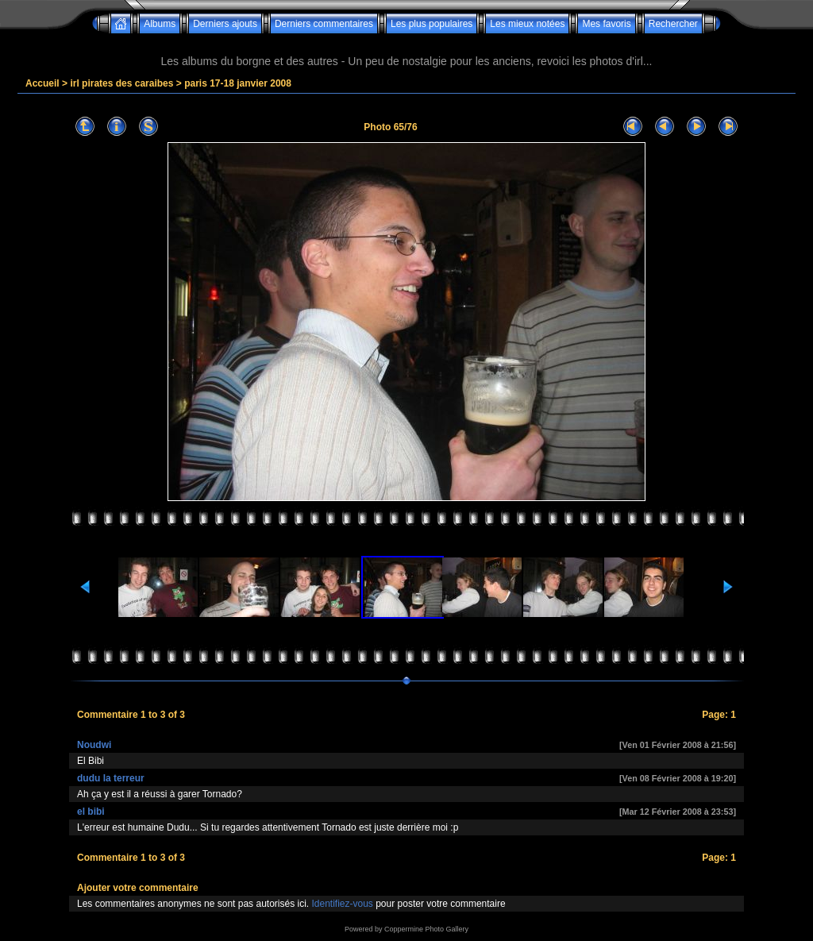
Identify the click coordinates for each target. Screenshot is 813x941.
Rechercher (673, 23)
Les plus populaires (431, 23)
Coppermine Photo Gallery (426, 929)
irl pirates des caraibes (121, 83)
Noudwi (94, 744)
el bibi (91, 811)
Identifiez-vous (341, 903)
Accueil (42, 83)
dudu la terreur (110, 778)
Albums (159, 23)
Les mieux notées (527, 23)
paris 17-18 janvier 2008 (237, 83)
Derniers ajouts (225, 23)
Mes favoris (606, 23)
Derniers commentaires (324, 23)
